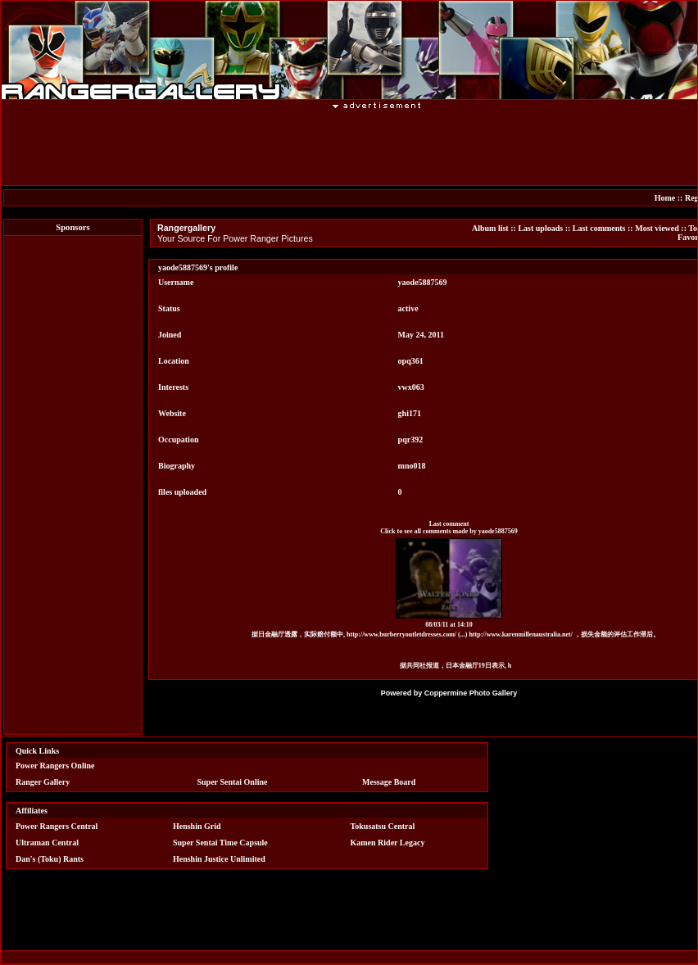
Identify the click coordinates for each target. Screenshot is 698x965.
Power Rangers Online (55, 765)
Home (665, 197)
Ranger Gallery (43, 781)
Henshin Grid (197, 826)
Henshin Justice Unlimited (219, 858)
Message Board (388, 781)
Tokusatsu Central (383, 826)
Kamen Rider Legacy (388, 842)
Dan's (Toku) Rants (50, 858)
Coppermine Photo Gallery (471, 693)
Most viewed (657, 228)
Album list (490, 228)
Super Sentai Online (232, 781)
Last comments (599, 228)
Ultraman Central (47, 842)
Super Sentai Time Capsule (220, 842)
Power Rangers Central (56, 826)
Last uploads (540, 228)
